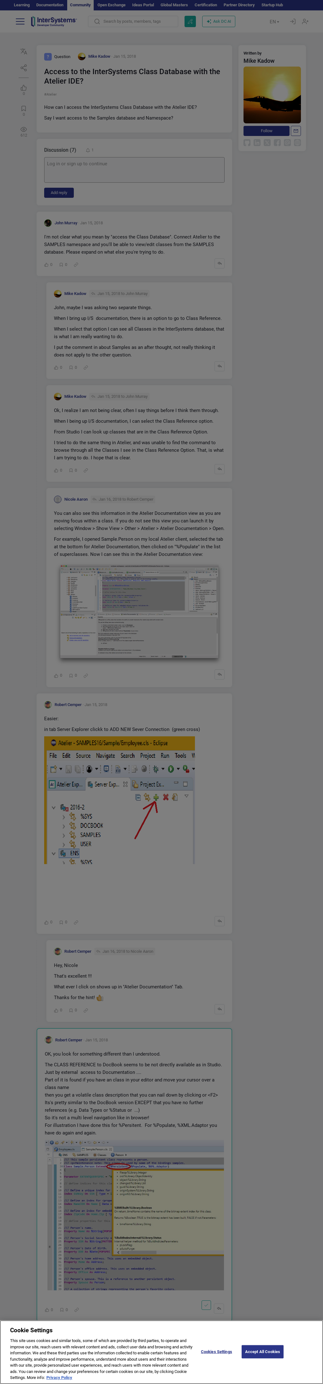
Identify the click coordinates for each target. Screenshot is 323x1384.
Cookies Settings (216, 1358)
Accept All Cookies (262, 1358)
